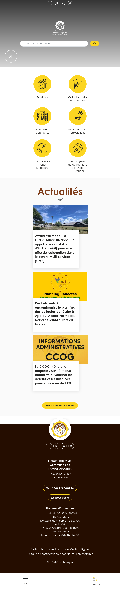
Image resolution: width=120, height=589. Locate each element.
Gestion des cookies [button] (42, 549)
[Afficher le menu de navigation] (25, 581)
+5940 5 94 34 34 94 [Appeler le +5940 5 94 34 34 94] (60, 488)
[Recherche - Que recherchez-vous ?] (54, 44)
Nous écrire (60, 497)
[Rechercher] (94, 581)
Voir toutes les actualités (60, 405)
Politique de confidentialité (43, 554)
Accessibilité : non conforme (76, 554)
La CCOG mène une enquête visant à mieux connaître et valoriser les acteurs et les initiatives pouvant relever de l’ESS (53, 374)
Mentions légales (80, 549)
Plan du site (62, 549)
